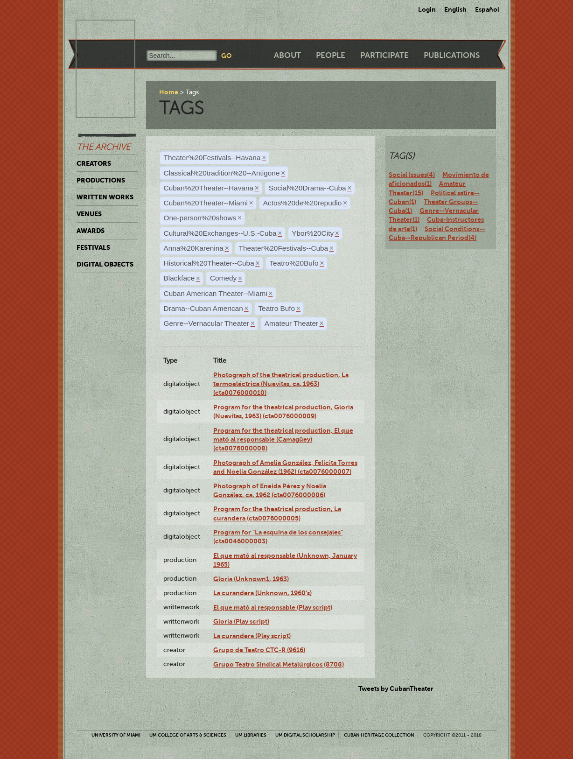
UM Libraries (250, 735)
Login (427, 9)
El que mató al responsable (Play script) (272, 607)
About (287, 55)
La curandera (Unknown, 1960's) (262, 593)
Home (168, 92)
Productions (101, 180)
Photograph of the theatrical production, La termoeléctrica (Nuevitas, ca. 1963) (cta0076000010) (281, 384)
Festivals (93, 247)
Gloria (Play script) (241, 621)
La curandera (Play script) (252, 636)
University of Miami (115, 735)
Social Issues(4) (412, 174)
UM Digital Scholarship (305, 735)
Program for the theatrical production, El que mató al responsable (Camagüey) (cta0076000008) (283, 439)
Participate (384, 55)
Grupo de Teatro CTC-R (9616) (259, 650)
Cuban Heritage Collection (379, 735)
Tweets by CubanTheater (395, 688)
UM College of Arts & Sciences (187, 735)
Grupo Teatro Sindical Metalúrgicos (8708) (278, 664)
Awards (91, 230)
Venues (89, 214)
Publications (452, 55)
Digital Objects (105, 264)
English (455, 9)
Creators (94, 163)
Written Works (105, 197)
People (330, 55)
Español (487, 9)
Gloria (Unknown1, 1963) (251, 579)
